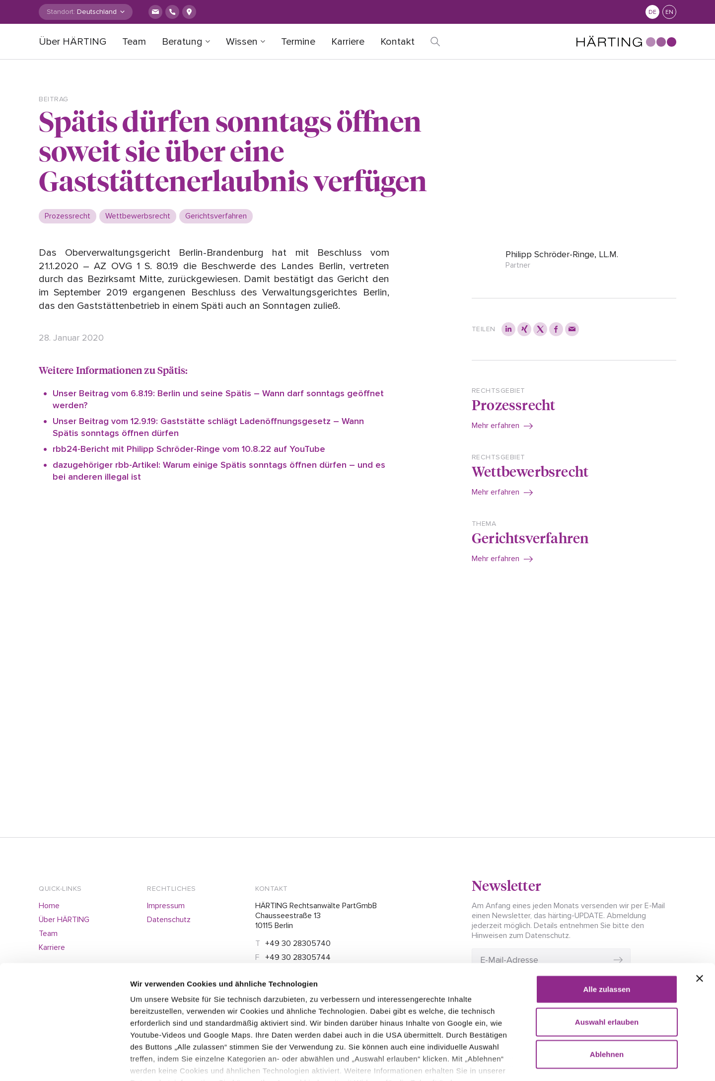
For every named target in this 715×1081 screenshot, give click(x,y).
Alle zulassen (606, 929)
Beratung (182, 42)
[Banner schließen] (699, 918)
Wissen (242, 42)
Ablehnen (607, 994)
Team (134, 42)
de (652, 12)
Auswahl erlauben (607, 961)
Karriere (347, 42)
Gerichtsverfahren (530, 537)
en (669, 12)
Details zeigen (571, 1061)
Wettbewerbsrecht (530, 471)
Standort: (61, 11)
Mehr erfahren (495, 426)
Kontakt (397, 42)
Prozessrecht (513, 404)
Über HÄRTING (72, 42)
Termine (298, 42)
